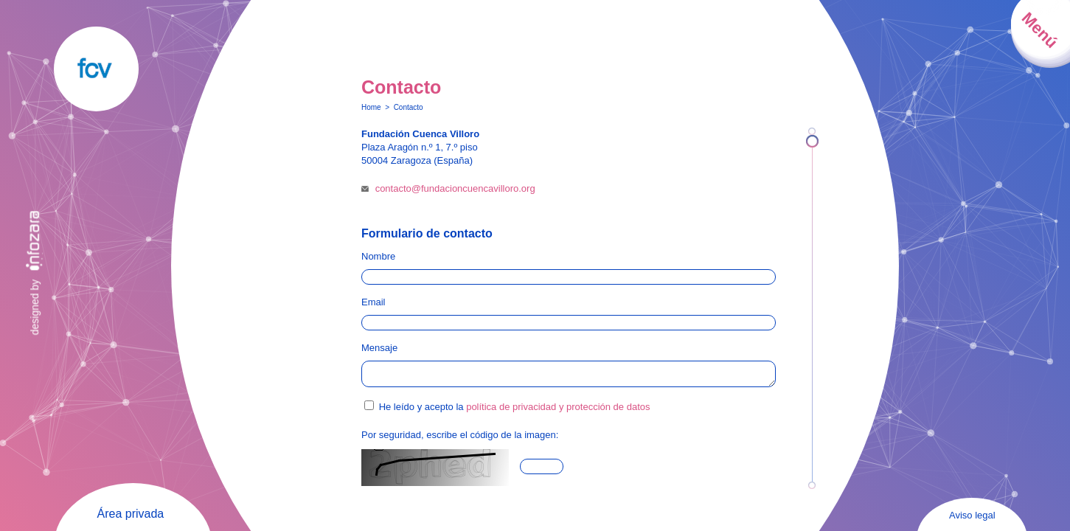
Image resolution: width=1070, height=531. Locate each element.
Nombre (378, 256)
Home (371, 107)
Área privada (130, 513)
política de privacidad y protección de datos (558, 411)
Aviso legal (972, 515)
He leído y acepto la (514, 411)
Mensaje (379, 347)
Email (373, 302)
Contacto (408, 107)
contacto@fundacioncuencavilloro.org (455, 188)
